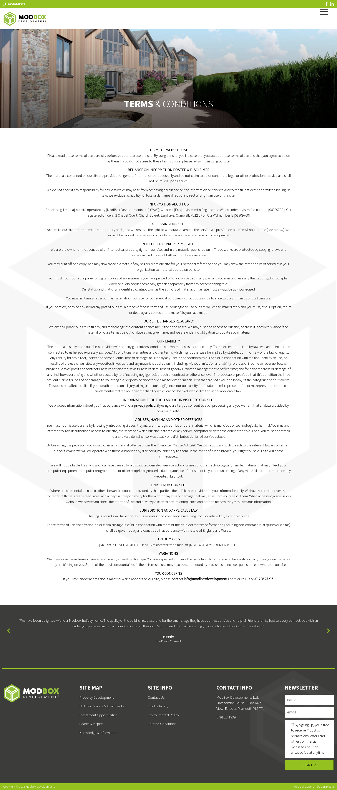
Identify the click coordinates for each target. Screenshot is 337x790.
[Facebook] (326, 4)
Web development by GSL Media (314, 786)
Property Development (96, 697)
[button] (8, 631)
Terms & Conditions (162, 723)
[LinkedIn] (332, 4)
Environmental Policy (163, 715)
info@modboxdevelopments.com (210, 578)
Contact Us (156, 697)
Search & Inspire (91, 723)
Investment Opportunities (98, 715)
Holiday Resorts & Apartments (101, 706)
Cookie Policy (158, 706)
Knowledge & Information (98, 732)
